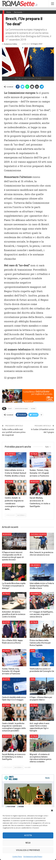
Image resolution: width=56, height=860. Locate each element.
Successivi (21, 515)
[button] (52, 810)
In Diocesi (34, 482)
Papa (32, 651)
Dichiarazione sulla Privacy (32, 856)
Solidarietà (35, 594)
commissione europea (21, 408)
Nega (28, 843)
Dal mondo (10, 454)
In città (6, 622)
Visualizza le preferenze (28, 850)
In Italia (34, 454)
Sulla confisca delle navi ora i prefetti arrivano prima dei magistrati (13, 432)
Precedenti (10, 515)
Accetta (28, 835)
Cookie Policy (17, 856)
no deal (33, 408)
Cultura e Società (38, 534)
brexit (10, 408)
